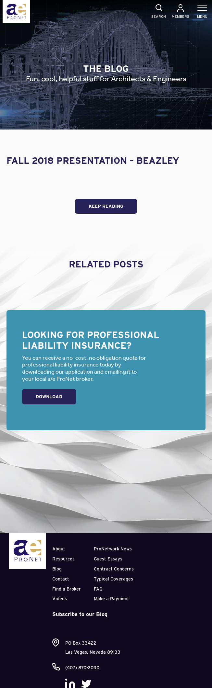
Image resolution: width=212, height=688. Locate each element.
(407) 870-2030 (82, 667)
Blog (57, 568)
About (58, 548)
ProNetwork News (113, 548)
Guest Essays (108, 558)
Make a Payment (111, 598)
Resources (63, 558)
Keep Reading (106, 206)
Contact (60, 578)
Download (49, 396)
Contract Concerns (114, 568)
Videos (59, 598)
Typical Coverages (113, 578)
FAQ (98, 589)
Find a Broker (66, 589)
